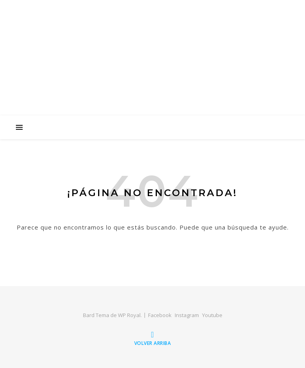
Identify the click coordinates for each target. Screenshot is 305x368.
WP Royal (129, 315)
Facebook (160, 315)
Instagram (187, 315)
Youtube (212, 315)
